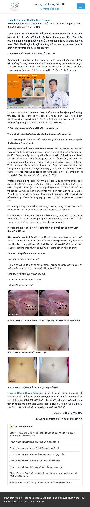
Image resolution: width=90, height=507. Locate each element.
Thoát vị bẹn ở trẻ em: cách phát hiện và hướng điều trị (34, 442)
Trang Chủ (12, 20)
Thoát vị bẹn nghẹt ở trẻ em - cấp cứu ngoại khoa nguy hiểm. (37, 454)
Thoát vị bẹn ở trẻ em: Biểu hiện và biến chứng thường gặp (36, 467)
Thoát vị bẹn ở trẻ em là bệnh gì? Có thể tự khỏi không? (35, 461)
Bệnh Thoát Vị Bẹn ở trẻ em (35, 20)
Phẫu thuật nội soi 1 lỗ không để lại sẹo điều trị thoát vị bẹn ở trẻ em (41, 482)
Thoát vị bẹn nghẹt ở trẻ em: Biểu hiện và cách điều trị (34, 448)
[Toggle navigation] (81, 6)
